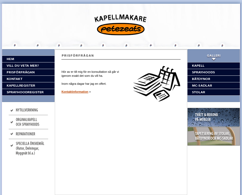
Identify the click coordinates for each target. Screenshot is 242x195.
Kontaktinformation (74, 91)
